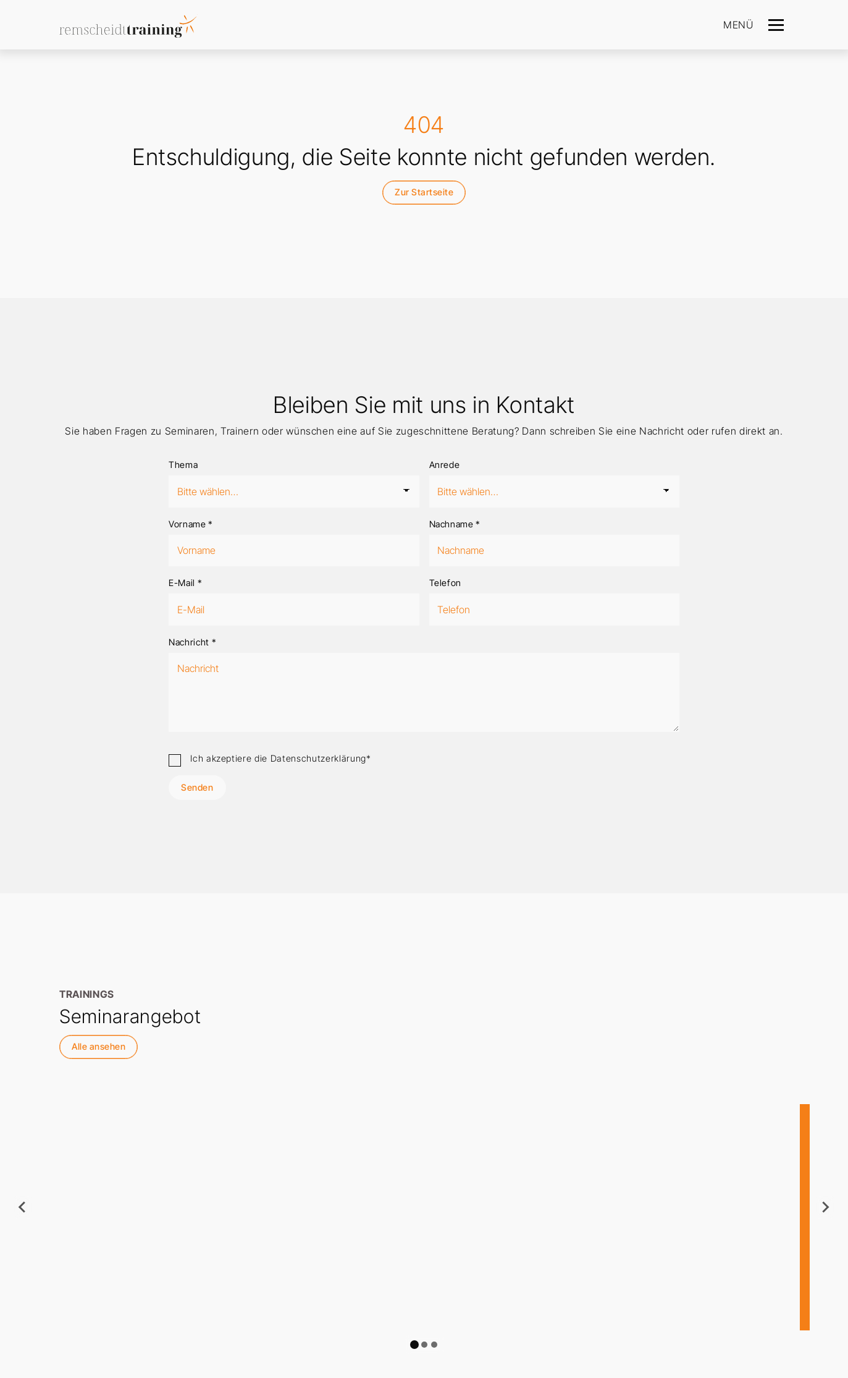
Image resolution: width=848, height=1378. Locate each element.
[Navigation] (776, 24)
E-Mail (185, 582)
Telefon (445, 582)
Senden (197, 787)
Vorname (191, 524)
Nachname (455, 524)
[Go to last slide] (22, 1207)
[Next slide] (825, 1207)
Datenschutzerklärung (318, 758)
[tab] (414, 1344)
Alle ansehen (98, 1046)
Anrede (444, 464)
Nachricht (192, 642)
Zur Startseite (424, 192)
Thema (183, 464)
